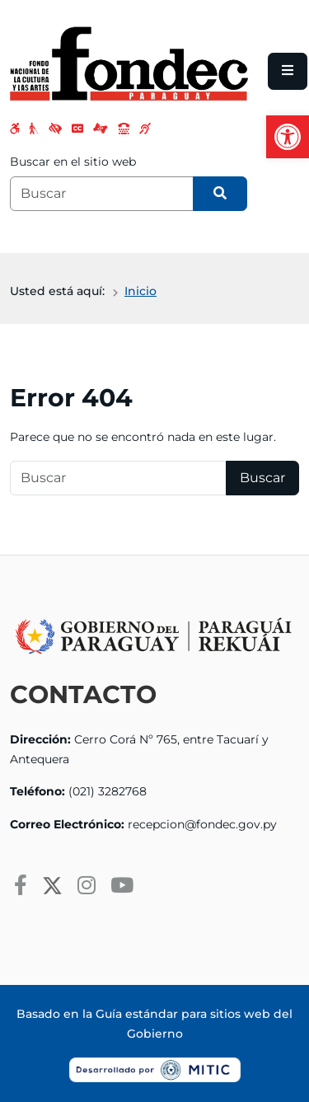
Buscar (262, 477)
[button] (287, 136)
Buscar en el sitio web (73, 161)
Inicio (140, 291)
